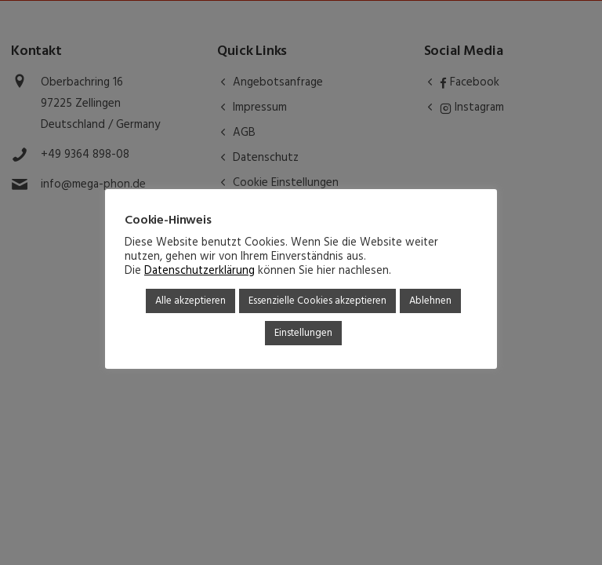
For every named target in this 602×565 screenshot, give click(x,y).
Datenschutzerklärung (199, 271)
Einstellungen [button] (303, 333)
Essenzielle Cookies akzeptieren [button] (317, 301)
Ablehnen (430, 301)
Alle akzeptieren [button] (190, 301)
